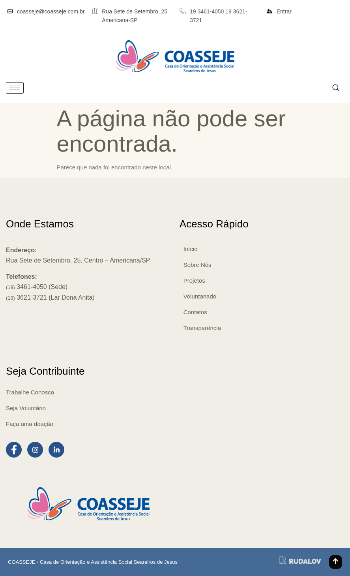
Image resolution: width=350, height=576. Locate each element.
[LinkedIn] (56, 450)
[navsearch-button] (335, 88)
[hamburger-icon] (15, 88)
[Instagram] (35, 450)
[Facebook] (14, 450)
